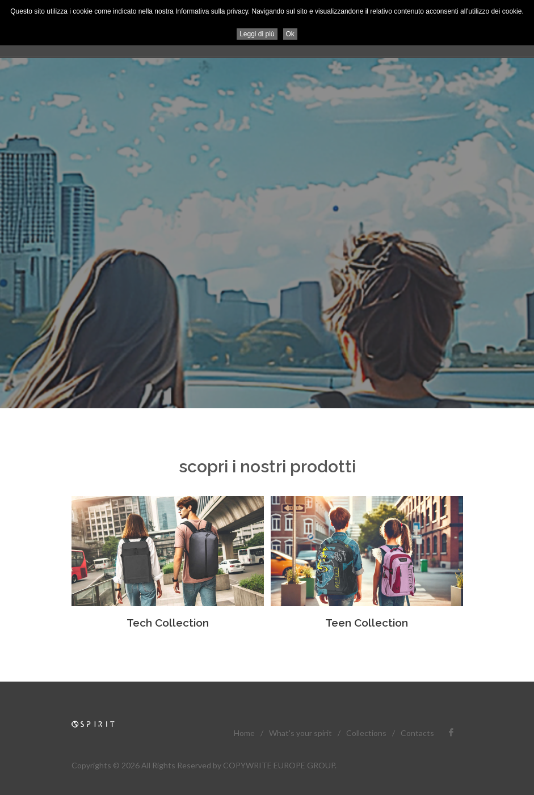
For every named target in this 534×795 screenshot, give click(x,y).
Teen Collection (366, 622)
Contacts (417, 733)
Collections (366, 733)
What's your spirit (300, 733)
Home (244, 733)
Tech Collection (168, 622)
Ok (290, 34)
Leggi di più (256, 34)
